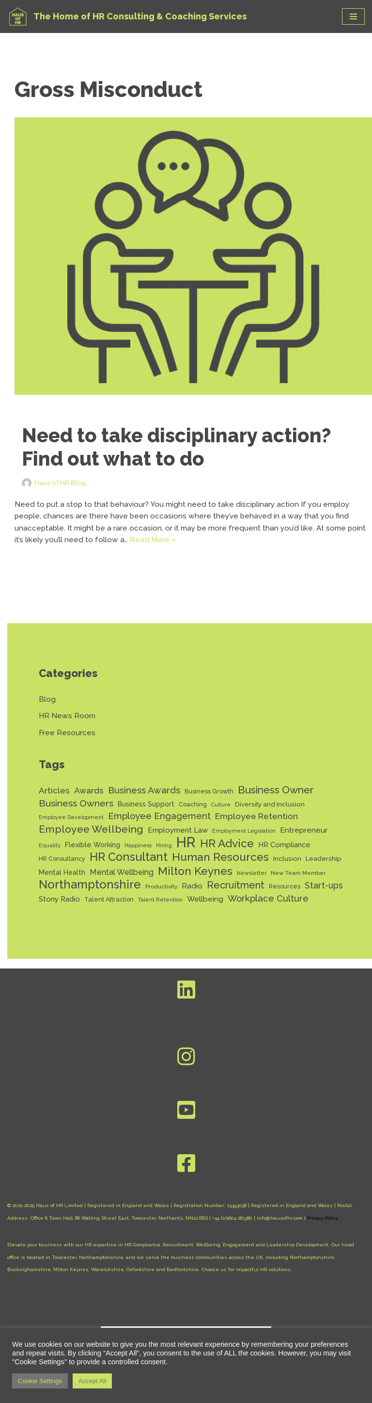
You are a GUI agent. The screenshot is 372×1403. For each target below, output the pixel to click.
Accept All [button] (92, 1381)
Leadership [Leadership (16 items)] (323, 867)
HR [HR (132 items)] (186, 850)
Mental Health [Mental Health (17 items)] (62, 882)
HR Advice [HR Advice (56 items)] (227, 852)
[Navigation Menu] (353, 16)
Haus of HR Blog (62, 482)
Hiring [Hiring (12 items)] (164, 853)
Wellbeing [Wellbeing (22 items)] (205, 910)
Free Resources (67, 736)
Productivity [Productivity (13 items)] (161, 896)
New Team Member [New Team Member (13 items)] (298, 882)
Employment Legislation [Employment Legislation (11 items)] (244, 838)
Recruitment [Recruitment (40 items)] (235, 895)
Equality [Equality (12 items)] (50, 853)
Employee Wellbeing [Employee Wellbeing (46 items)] (91, 836)
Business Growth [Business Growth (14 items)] (209, 796)
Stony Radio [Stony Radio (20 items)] (59, 910)
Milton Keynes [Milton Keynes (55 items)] (195, 880)
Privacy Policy (322, 1229)
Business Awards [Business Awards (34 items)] (144, 795)
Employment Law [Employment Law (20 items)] (178, 837)
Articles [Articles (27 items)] (54, 795)
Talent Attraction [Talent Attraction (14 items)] (109, 910)
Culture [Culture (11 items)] (221, 810)
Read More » (174, 542)
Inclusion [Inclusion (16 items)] (287, 867)
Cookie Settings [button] (40, 1381)
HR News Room (68, 719)
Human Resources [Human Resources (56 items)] (220, 866)
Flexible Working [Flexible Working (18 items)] (92, 853)
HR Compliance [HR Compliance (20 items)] (284, 853)
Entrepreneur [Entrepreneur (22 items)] (303, 837)
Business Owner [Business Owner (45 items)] (276, 795)
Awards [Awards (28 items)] (89, 795)
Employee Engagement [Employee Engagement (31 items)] (159, 822)
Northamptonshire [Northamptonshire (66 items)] (90, 894)
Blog (47, 702)
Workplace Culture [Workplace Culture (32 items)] (268, 909)
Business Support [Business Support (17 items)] (146, 809)
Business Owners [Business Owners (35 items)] (76, 808)
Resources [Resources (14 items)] (284, 896)
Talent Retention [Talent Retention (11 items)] (160, 911)
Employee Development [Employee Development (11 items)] (71, 823)
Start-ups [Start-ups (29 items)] (324, 895)
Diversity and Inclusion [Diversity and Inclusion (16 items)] (270, 809)
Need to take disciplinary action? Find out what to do (176, 447)
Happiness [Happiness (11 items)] (138, 853)
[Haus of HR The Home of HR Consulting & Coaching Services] (127, 16)
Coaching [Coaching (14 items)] (193, 809)
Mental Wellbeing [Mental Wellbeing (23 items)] (122, 881)
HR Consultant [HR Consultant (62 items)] (129, 866)
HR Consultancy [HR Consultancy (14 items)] (62, 867)
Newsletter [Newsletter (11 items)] (251, 882)
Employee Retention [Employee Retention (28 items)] (256, 822)
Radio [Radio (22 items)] (192, 896)
